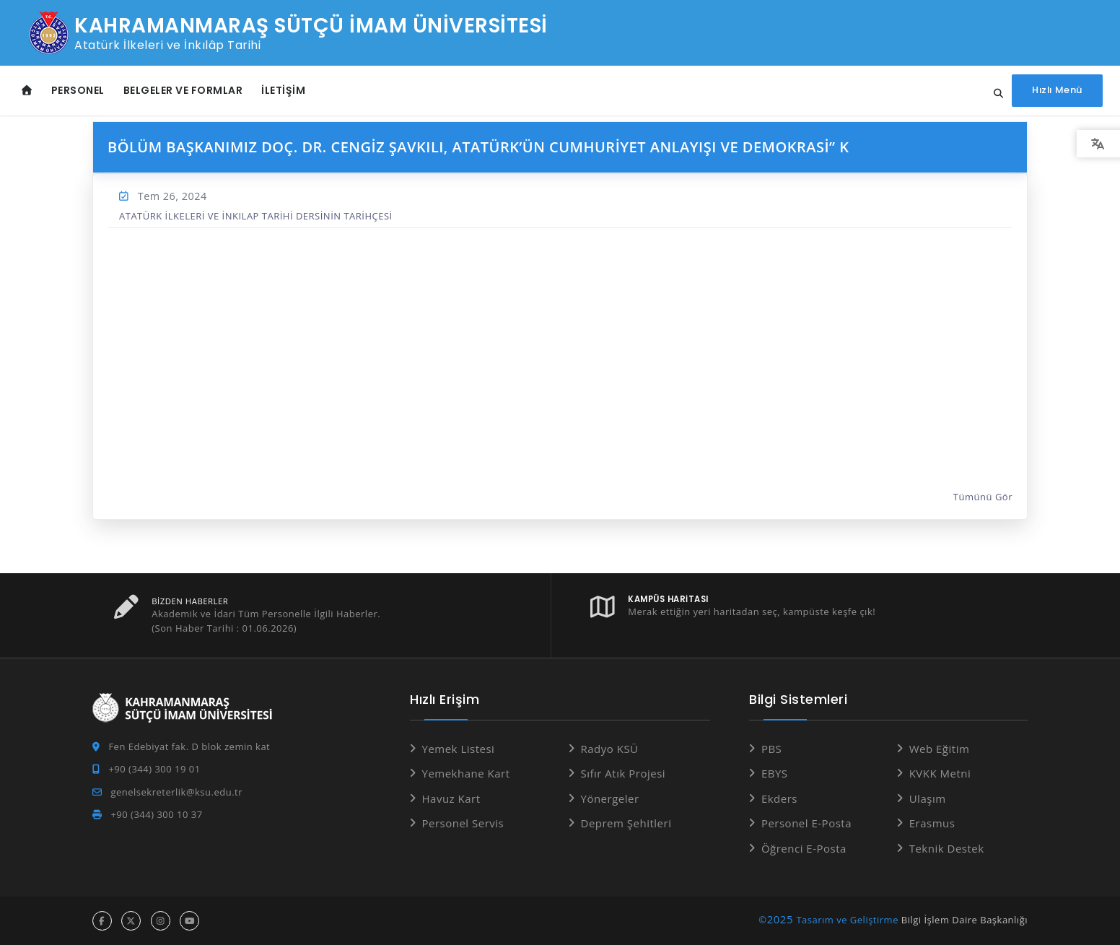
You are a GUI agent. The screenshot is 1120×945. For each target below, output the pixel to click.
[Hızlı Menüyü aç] (1056, 90)
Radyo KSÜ (610, 748)
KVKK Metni (940, 773)
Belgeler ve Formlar (183, 90)
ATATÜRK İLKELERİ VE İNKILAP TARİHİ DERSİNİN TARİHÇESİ (256, 215)
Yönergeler (610, 798)
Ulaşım (927, 798)
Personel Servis (463, 823)
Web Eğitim (939, 748)
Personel (78, 90)
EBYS (774, 773)
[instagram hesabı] (161, 921)
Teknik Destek (946, 848)
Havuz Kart (451, 798)
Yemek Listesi (458, 748)
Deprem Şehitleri (626, 823)
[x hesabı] (131, 921)
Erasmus (932, 823)
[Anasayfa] (27, 90)
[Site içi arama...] (992, 93)
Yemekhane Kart (466, 773)
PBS (771, 748)
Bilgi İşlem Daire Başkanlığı (964, 919)
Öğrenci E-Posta (803, 848)
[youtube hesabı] (189, 921)
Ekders (779, 798)
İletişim (283, 90)
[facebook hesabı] (102, 921)
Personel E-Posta (806, 823)
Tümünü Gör (982, 497)
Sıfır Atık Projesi (623, 773)
